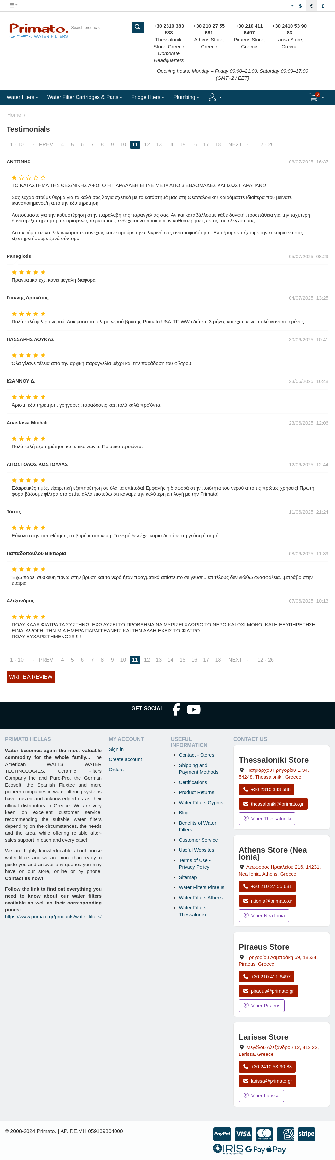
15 (182, 144)
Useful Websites (196, 850)
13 (159, 144)
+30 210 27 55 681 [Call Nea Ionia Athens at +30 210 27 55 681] (267, 886)
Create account (125, 759)
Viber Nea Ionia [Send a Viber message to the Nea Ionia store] (264, 915)
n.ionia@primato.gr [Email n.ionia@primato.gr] (267, 900)
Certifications (193, 782)
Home (14, 115)
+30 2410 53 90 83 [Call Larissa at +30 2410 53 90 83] (267, 1066)
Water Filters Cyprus (201, 802)
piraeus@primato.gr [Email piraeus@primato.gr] (268, 991)
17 (206, 144)
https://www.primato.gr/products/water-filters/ (53, 916)
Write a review (30, 677)
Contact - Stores (196, 755)
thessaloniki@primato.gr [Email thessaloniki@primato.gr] (273, 804)
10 (123, 144)
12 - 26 (265, 144)
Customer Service (198, 840)
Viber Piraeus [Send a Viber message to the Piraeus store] (262, 1005)
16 (194, 144)
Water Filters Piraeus (201, 887)
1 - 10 (17, 144)
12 (147, 144)
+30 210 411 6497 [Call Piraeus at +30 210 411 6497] (267, 976)
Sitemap (188, 877)
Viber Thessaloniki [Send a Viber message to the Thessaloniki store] (267, 818)
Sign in (116, 749)
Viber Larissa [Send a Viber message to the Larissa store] (261, 1095)
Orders (116, 769)
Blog (184, 812)
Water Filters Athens (201, 897)
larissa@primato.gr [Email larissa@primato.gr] (267, 1081)
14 (171, 144)
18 (218, 144)
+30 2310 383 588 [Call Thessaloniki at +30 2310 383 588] (267, 789)
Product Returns (196, 792)
